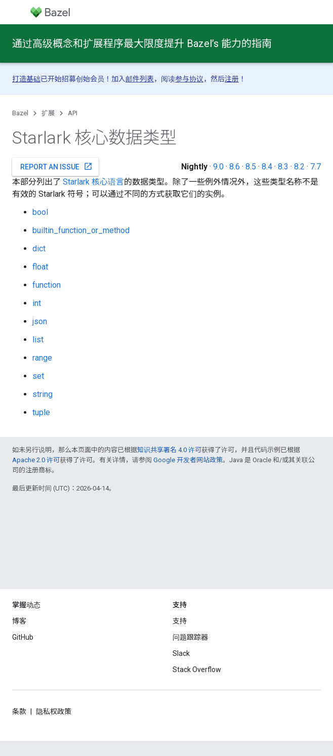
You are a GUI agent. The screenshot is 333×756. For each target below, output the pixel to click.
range (42, 358)
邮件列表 (140, 79)
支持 (180, 621)
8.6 (234, 166)
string (42, 394)
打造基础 (26, 79)
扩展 (48, 113)
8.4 (267, 166)
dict (39, 248)
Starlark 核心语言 (93, 182)
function (46, 285)
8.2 (299, 166)
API (72, 113)
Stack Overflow (197, 669)
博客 (19, 621)
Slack (181, 653)
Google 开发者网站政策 (188, 460)
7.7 (315, 166)
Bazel (20, 113)
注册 (232, 79)
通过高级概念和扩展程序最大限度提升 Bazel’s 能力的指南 (142, 43)
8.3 (283, 166)
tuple (41, 412)
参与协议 (189, 79)
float (40, 267)
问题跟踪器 (190, 637)
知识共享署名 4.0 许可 (169, 450)
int (36, 303)
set (38, 376)
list (38, 339)
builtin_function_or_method (81, 230)
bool (40, 212)
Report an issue (56, 166)
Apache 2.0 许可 (36, 460)
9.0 (218, 166)
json (39, 321)
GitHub (22, 637)
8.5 (250, 166)
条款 (19, 711)
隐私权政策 (53, 711)
